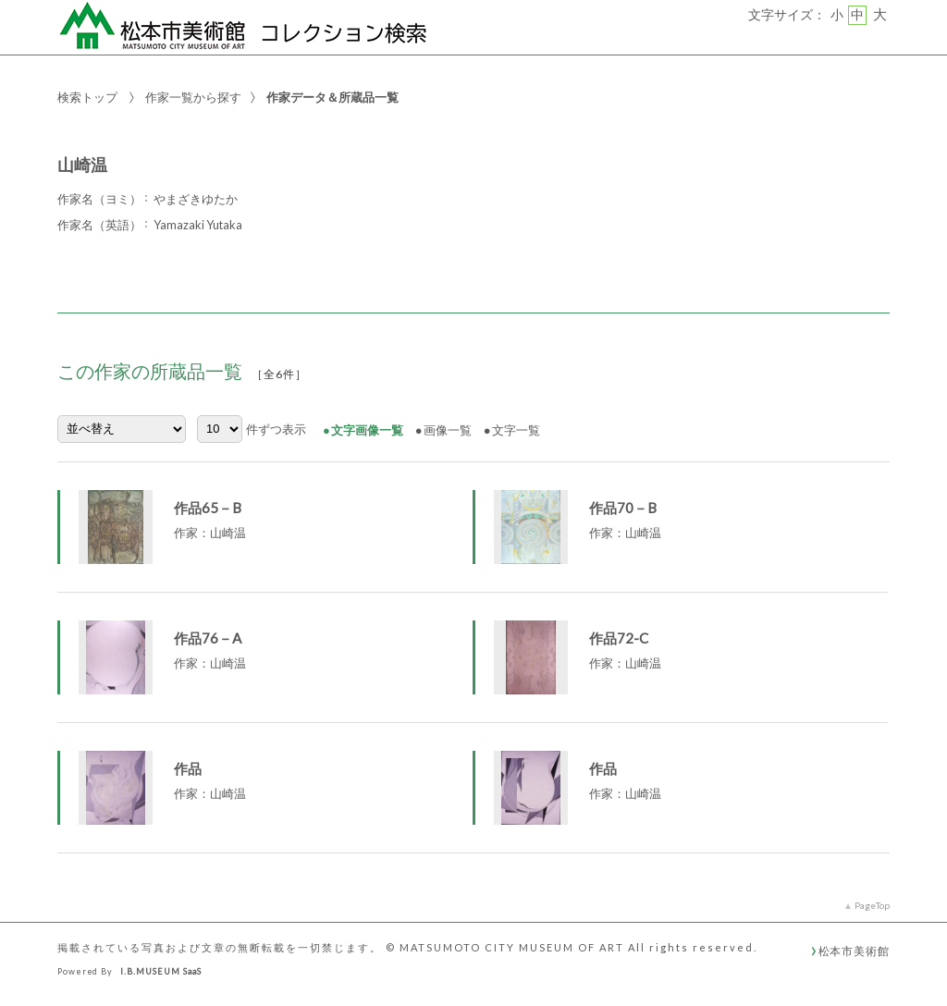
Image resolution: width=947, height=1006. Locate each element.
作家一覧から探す (193, 97)
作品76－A (207, 638)
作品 (188, 768)
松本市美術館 (854, 950)
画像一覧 (448, 430)
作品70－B (623, 507)
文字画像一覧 (367, 430)
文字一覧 (516, 430)
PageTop (872, 905)
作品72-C (618, 638)
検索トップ (87, 97)
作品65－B (207, 507)
